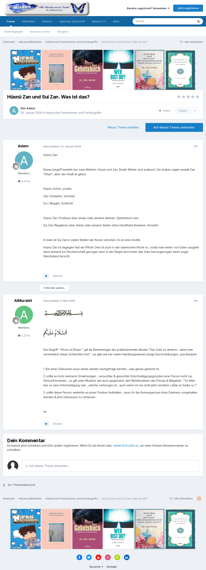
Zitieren (57, 275)
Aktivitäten (28, 21)
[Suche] (151, 21)
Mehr (116, 21)
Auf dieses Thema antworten (174, 127)
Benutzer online (40, 31)
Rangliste (63, 31)
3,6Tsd (24, 181)
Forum (11, 23)
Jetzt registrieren (188, 8)
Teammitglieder (13, 31)
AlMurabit (23, 300)
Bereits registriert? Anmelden (148, 8)
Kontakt (112, 566)
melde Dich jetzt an (125, 445)
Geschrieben (62, 146)
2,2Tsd (24, 335)
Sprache (96, 566)
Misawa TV (99, 21)
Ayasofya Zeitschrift (72, 21)
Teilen (164, 110)
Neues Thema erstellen (123, 127)
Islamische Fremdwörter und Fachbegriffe (73, 112)
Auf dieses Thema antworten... (47, 465)
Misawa (47, 21)
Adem (31, 108)
